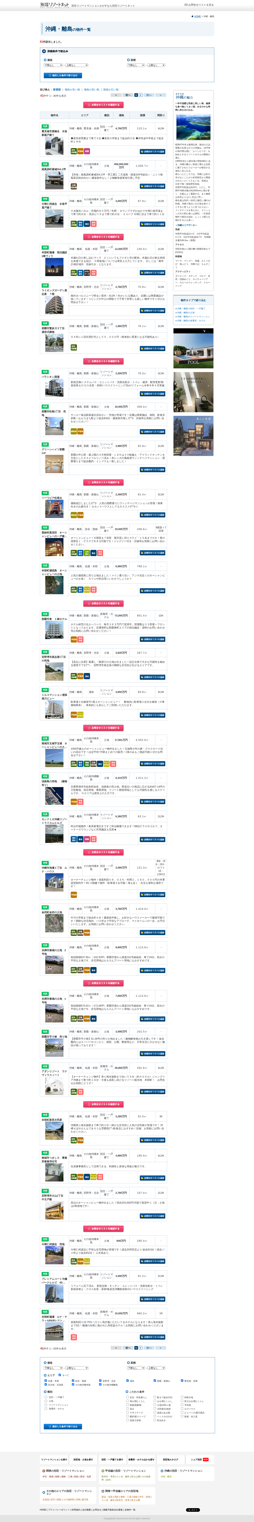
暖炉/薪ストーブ (138, 1416)
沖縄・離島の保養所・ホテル (191, 320)
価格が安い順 (72, 89)
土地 (51, 1401)
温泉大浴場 (135, 1420)
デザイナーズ (136, 1412)
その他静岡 (68, 1499)
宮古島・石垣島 (55, 1385)
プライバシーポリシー (59, 1510)
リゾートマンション (59, 1405)
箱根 (57, 1476)
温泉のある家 (163, 1412)
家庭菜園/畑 (135, 1405)
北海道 (46, 1499)
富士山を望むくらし (194, 1401)
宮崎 (78, 1499)
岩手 (53, 1499)
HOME (197, 16)
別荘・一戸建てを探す (112, 1459)
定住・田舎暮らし (138, 1397)
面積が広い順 (111, 89)
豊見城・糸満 (190, 1381)
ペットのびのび (164, 1416)
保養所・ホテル (56, 1408)
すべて (64, 1375)
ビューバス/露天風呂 (194, 1412)
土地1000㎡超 (164, 1405)
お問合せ (97, 1510)
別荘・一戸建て (56, 1397)
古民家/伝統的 (164, 1409)
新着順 (57, 89)
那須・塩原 (85, 1476)
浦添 (132, 1381)
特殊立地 (188, 1397)
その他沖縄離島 (110, 1385)
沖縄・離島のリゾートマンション (193, 316)
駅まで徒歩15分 (165, 1397)
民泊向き (161, 1420)
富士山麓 (135, 1476)
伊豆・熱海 (48, 1476)
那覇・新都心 (163, 1381)
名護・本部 (53, 1381)
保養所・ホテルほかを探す (141, 1459)
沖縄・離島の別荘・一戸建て (191, 308)
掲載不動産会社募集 (113, 1510)
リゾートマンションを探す (54, 1459)
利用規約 (76, 1510)
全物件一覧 (130, 1510)
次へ (148, 95)
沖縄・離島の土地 (186, 312)
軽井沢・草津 (108, 1476)
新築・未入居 (190, 1416)
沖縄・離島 (166, 1476)
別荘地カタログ (170, 1459)
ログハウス (189, 1409)
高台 (132, 1409)
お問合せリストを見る (201, 4)
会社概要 (86, 1510)
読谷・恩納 (80, 1381)
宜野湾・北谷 (109, 1381)
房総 (76, 1476)
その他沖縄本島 (83, 1385)
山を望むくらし (164, 1401)
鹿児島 (85, 1499)
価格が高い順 (91, 89)
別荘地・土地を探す (83, 1459)
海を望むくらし (137, 1401)
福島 (59, 1499)
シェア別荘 (200, 1459)
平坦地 (187, 1405)
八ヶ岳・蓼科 (122, 1476)
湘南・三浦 (66, 1476)
